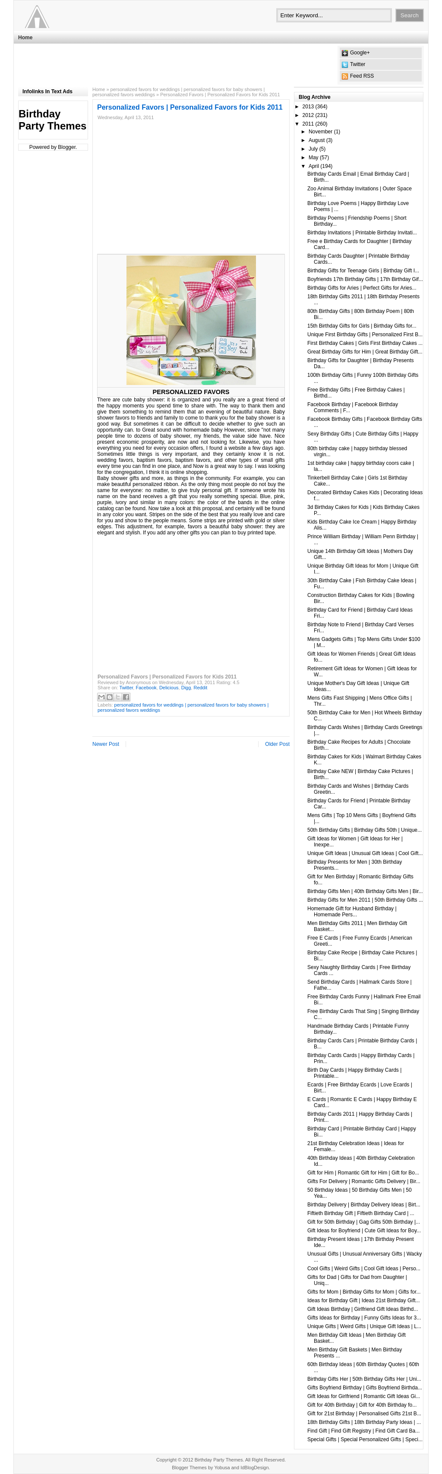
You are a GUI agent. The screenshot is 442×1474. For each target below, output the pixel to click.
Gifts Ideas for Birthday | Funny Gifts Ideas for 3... (364, 1318)
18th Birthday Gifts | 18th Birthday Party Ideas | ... (364, 1422)
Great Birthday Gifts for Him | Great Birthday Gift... (365, 352)
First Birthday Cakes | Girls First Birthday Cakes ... (365, 343)
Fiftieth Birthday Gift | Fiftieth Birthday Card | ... (360, 1213)
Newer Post (105, 744)
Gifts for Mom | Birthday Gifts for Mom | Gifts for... (363, 1292)
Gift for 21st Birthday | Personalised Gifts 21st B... (364, 1414)
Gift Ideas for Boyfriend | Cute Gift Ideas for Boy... (364, 1231)
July (313, 149)
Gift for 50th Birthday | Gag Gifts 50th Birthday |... (363, 1222)
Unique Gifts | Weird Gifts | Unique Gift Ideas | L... (364, 1326)
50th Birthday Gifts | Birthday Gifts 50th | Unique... (364, 830)
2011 (308, 124)
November (320, 132)
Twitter (357, 64)
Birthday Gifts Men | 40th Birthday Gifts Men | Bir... (365, 891)
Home (25, 38)
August (317, 140)
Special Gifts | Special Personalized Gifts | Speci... (365, 1439)
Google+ (360, 53)
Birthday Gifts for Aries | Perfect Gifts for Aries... (362, 288)
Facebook (146, 687)
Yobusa (222, 1467)
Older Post (277, 744)
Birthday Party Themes (52, 120)
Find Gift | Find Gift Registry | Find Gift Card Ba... (363, 1431)
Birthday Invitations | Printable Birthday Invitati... (362, 233)
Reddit (200, 687)
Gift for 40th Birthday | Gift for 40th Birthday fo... (362, 1405)
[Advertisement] (175, 65)
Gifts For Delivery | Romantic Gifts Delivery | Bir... (363, 1181)
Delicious (169, 687)
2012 (308, 115)
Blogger (67, 147)
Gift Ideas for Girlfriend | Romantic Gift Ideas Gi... (363, 1396)
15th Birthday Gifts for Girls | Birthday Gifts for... (362, 326)
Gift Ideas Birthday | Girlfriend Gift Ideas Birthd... (362, 1309)
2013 (308, 107)
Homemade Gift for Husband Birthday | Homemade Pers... (352, 912)
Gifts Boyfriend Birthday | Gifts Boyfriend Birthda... (364, 1388)
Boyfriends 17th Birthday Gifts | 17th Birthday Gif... (365, 279)
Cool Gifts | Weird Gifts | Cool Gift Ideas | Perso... (363, 1269)
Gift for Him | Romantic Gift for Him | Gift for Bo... (363, 1173)
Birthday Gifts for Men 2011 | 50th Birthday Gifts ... (365, 900)
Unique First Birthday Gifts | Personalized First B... (365, 334)
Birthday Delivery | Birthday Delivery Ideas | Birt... (363, 1205)
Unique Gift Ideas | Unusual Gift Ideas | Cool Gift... (365, 853)
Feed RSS (362, 76)
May (314, 158)
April (314, 166)
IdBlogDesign (254, 1467)
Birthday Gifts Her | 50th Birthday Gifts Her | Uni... (364, 1379)
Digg (186, 687)
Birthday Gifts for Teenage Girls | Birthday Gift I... (363, 271)
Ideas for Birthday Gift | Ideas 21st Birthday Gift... (363, 1300)
